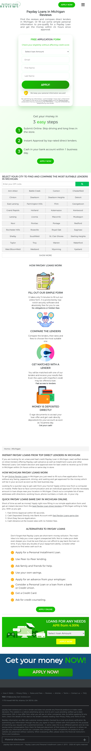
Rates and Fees (36, 693)
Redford (78, 223)
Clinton (13, 197)
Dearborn (34, 197)
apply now (66, 5)
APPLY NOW (66, 641)
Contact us (75, 693)
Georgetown (78, 204)
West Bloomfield (13, 249)
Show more (45, 255)
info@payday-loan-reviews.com (18, 697)
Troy (35, 243)
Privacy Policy (48, 100)
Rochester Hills (13, 230)
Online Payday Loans (17, 476)
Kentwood (78, 210)
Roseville (35, 230)
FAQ (85, 693)
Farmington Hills (34, 204)
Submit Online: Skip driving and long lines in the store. (50, 130)
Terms (66, 693)
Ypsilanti (78, 249)
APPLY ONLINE (45, 609)
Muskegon (78, 217)
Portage (56, 223)
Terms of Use (63, 100)
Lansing (12, 217)
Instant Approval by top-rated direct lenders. (50, 140)
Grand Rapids (13, 210)
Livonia (34, 217)
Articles (58, 693)
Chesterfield (78, 191)
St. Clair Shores (56, 236)
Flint (56, 204)
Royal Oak (56, 230)
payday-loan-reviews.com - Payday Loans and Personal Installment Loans (32, 744)
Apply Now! (46, 672)
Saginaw (78, 230)
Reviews (48, 693)
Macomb (56, 217)
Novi (13, 223)
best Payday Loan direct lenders (47, 506)
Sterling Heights (78, 236)
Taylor (13, 243)
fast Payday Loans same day (66, 515)
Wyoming (56, 249)
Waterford (78, 243)
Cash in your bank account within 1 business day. (50, 151)
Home (7, 449)
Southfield (35, 236)
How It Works (8, 693)
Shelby (13, 236)
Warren (56, 243)
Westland (34, 249)
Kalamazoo (56, 210)
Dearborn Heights (56, 197)
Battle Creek (34, 191)
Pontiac (34, 223)
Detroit (78, 197)
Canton (56, 191)
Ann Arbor (13, 191)
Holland (34, 210)
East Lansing (13, 204)
